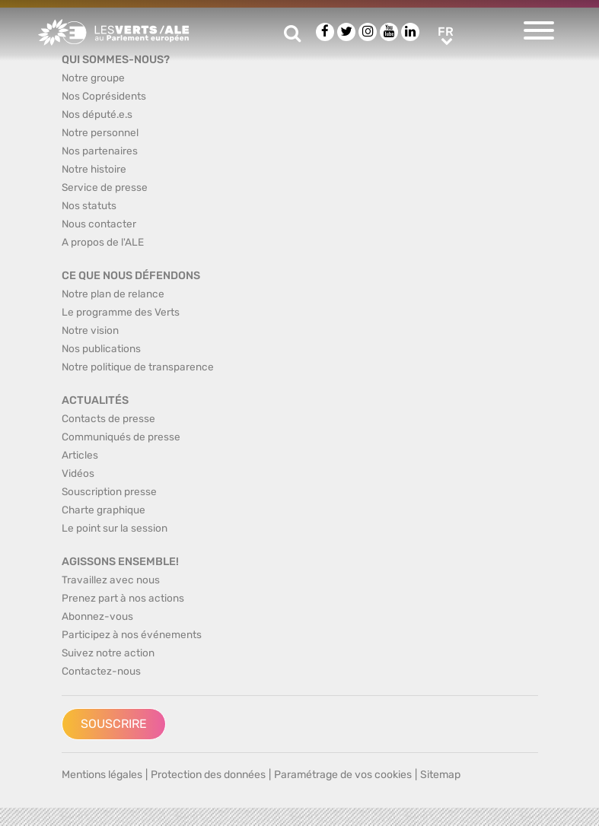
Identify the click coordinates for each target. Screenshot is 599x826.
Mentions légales (102, 774)
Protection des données (208, 774)
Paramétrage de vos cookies (343, 774)
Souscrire (114, 723)
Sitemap (440, 774)
